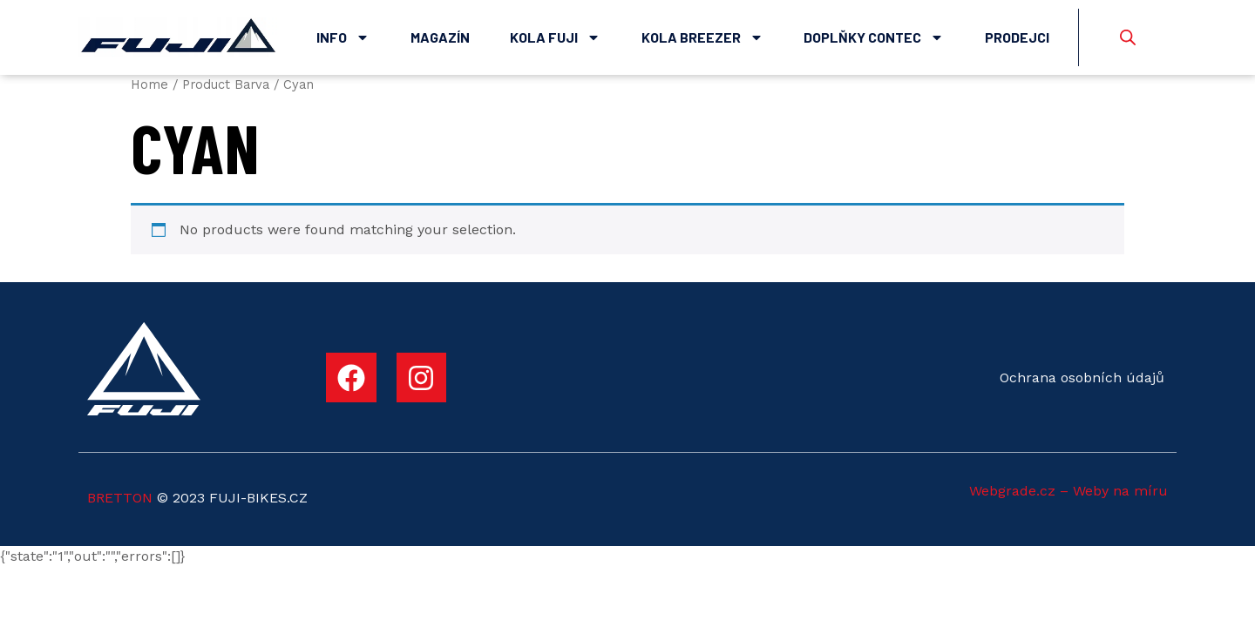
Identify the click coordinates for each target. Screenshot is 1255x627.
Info (343, 37)
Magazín (440, 37)
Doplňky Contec (874, 37)
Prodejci (1017, 37)
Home (149, 84)
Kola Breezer (702, 37)
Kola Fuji (555, 37)
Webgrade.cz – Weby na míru (1068, 490)
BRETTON (120, 497)
